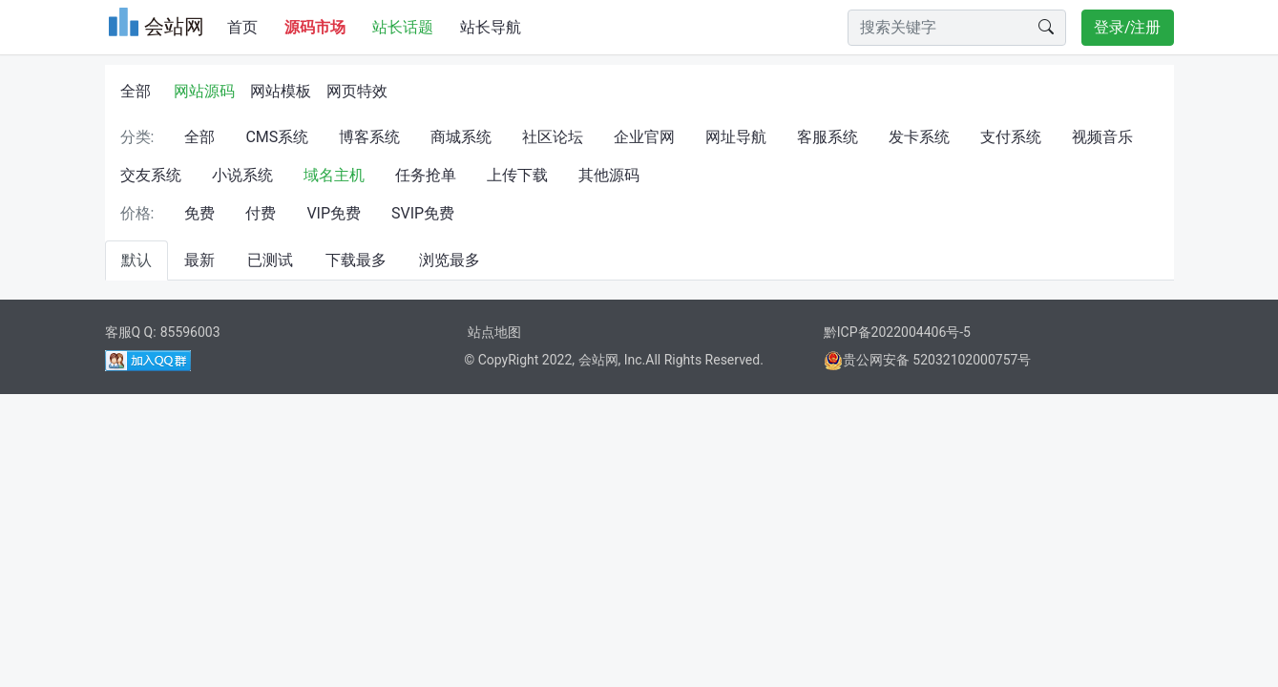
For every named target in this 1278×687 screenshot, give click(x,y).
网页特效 (357, 91)
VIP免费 (333, 213)
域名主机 (334, 175)
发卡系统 (919, 137)
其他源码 (608, 175)
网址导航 (735, 137)
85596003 (190, 332)
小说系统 (242, 175)
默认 (136, 260)
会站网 (598, 359)
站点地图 (494, 332)
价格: (137, 213)
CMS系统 (276, 137)
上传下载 (517, 175)
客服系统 (827, 137)
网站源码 (204, 91)
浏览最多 (449, 260)
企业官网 (644, 137)
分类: (137, 137)
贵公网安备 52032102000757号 (928, 359)
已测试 (270, 260)
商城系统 (461, 137)
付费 (260, 213)
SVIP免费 (422, 213)
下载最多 (356, 260)
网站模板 (280, 91)
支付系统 (1010, 137)
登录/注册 (1128, 27)
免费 (199, 213)
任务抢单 (425, 175)
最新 (199, 260)
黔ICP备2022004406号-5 (897, 332)
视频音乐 (1102, 137)
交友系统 (150, 175)
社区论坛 (552, 137)
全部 (135, 91)
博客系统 (369, 137)
